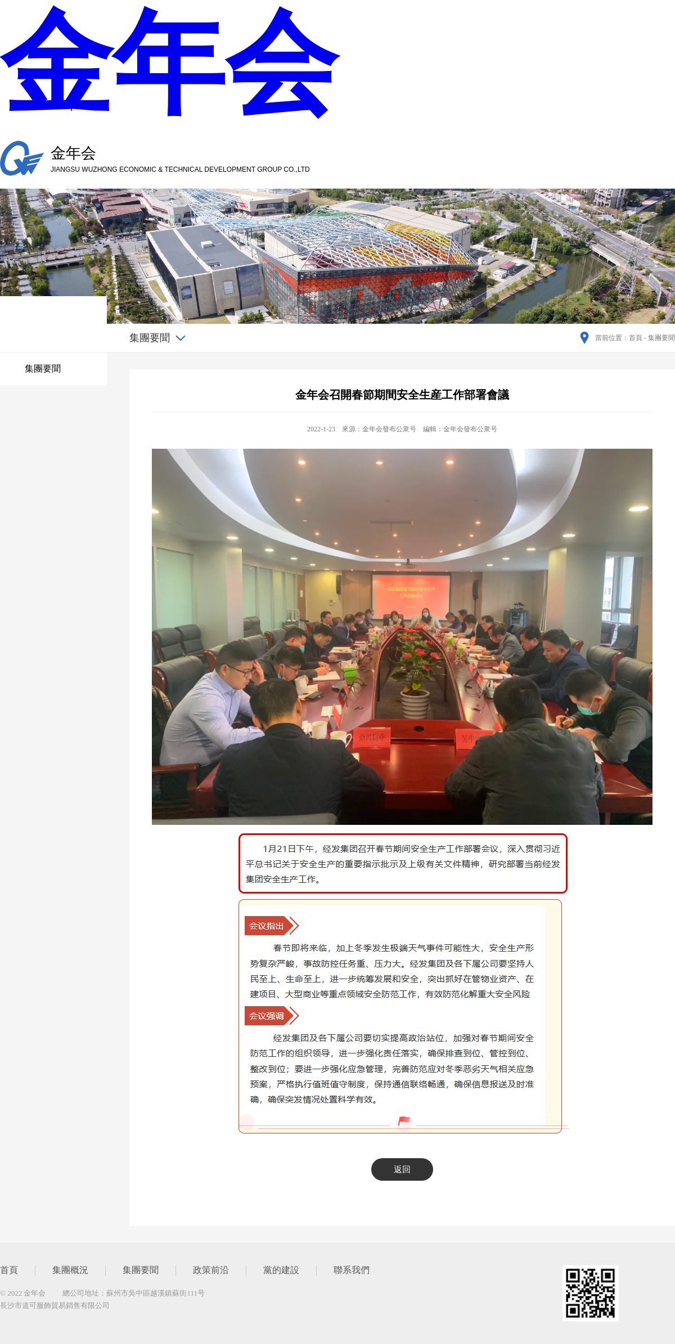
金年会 (169, 64)
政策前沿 (211, 1270)
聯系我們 (352, 1270)
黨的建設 (281, 1270)
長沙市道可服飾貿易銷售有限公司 (55, 1305)
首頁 (9, 1270)
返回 (402, 1169)
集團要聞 (43, 368)
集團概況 (70, 1270)
